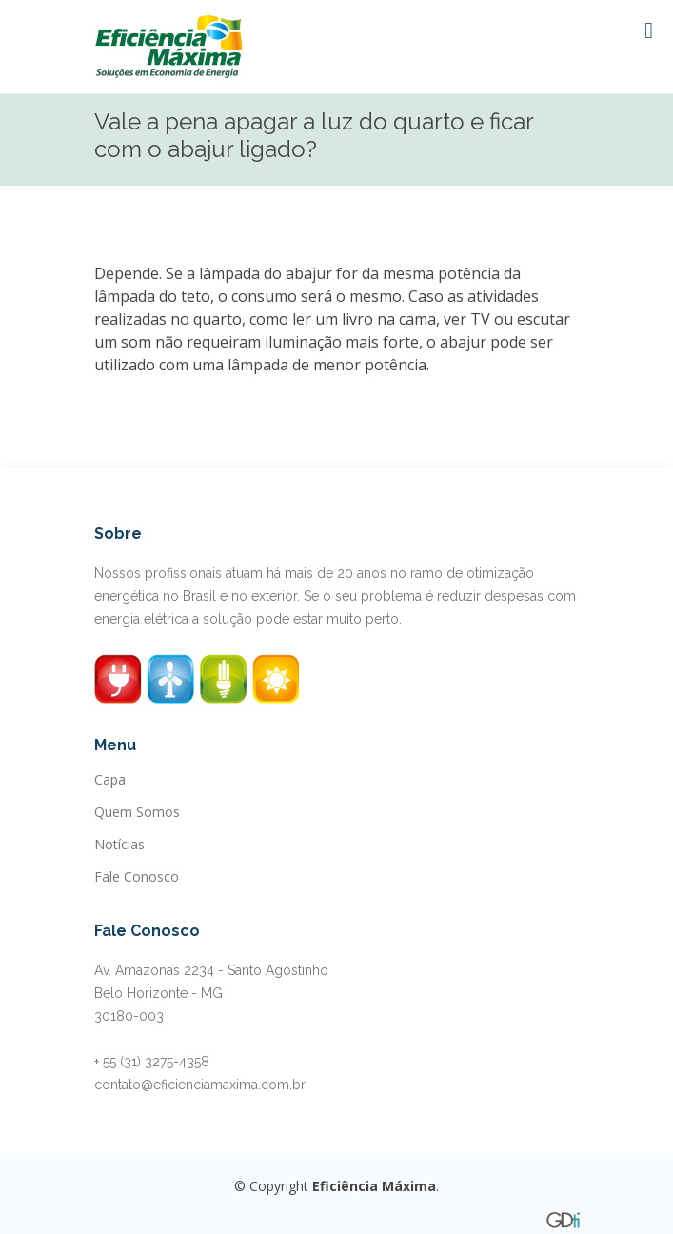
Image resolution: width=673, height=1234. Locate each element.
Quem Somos (137, 812)
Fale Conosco (136, 877)
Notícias (119, 844)
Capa (110, 779)
